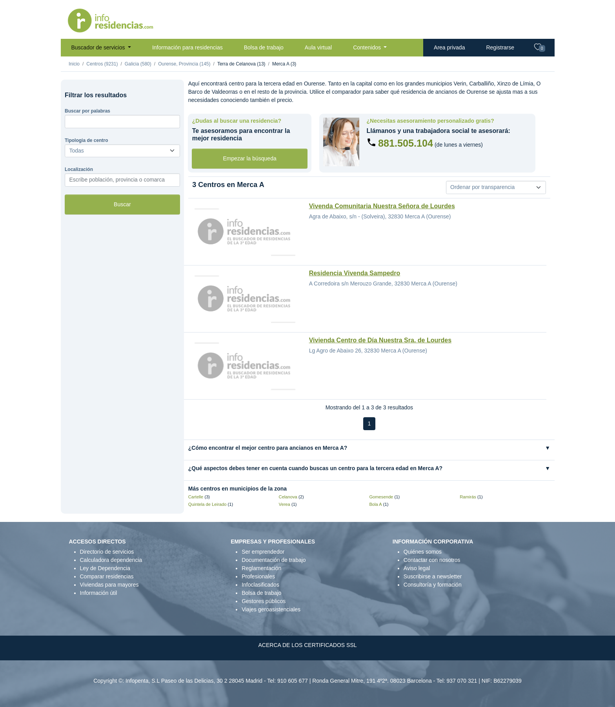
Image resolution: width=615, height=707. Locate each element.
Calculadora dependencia (111, 560)
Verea (284, 504)
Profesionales (258, 576)
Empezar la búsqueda (250, 158)
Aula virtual (318, 47)
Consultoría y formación (433, 585)
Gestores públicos (264, 601)
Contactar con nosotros (432, 560)
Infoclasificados (260, 585)
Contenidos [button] (367, 47)
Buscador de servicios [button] (99, 47)
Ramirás (468, 496)
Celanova (288, 496)
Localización (79, 169)
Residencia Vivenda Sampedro (354, 273)
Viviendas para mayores (109, 585)
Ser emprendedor (263, 552)
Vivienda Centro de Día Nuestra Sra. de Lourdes (380, 340)
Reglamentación (261, 568)
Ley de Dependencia (105, 568)
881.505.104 (405, 143)
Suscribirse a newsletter (433, 576)
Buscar (122, 204)
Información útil (98, 593)
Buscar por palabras (87, 111)
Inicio (74, 64)
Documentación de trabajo (274, 560)
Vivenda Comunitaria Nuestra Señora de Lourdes (382, 206)
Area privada (449, 47)
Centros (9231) (102, 64)
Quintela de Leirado (207, 504)
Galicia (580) (138, 64)
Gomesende (381, 496)
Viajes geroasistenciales (271, 609)
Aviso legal (417, 568)
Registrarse (500, 47)
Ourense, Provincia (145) (184, 64)
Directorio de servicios (107, 552)
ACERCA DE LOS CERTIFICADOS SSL (307, 645)
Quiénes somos (423, 552)
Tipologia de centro (86, 140)
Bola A (375, 504)
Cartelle (196, 496)
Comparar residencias (107, 576)
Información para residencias (187, 47)
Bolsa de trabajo (264, 47)
